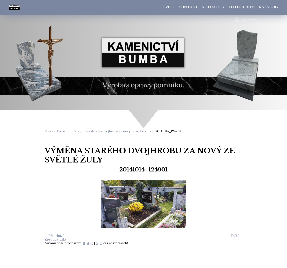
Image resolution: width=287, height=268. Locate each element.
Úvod (168, 7)
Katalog (268, 7)
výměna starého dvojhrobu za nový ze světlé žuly (114, 131)
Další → (236, 236)
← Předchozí (54, 236)
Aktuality (213, 7)
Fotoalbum (242, 7)
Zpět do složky (56, 239)
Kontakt (188, 7)
